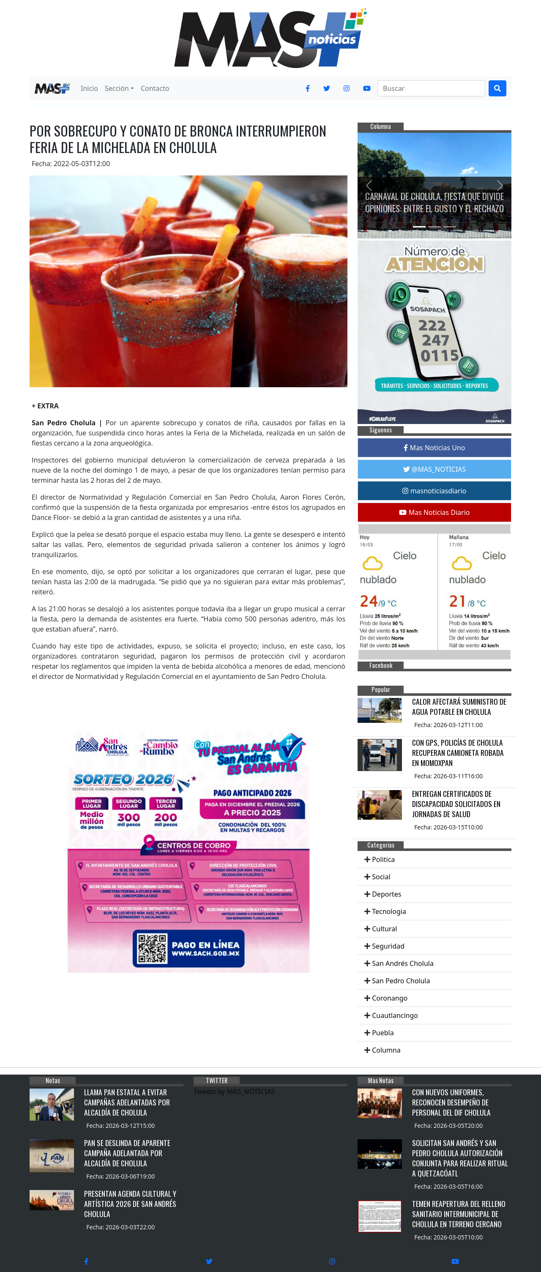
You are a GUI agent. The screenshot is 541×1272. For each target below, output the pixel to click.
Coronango (389, 998)
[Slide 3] (449, 227)
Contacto (155, 88)
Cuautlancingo (395, 1015)
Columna (386, 1050)
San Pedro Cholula (401, 980)
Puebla (383, 1032)
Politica (383, 859)
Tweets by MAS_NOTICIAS (234, 1091)
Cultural (384, 928)
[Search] (431, 88)
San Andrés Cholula (403, 963)
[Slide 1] (419, 227)
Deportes (386, 894)
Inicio (89, 88)
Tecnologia (389, 911)
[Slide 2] (434, 227)
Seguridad (388, 946)
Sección (117, 88)
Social (381, 876)
